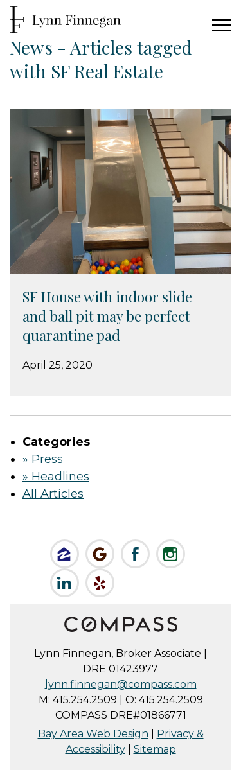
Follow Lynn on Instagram (170, 553)
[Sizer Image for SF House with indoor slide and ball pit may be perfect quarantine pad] (120, 191)
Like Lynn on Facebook (135, 553)
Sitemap (155, 749)
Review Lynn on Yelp (99, 582)
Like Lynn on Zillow (64, 553)
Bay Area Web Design (93, 734)
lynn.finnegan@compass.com (121, 684)
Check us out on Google (99, 553)
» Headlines (55, 476)
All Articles (53, 494)
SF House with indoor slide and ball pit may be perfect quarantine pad (107, 316)
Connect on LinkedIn (64, 582)
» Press (42, 459)
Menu (221, 25)
